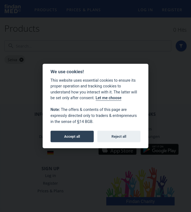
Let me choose (109, 98)
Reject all (118, 136)
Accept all (72, 136)
